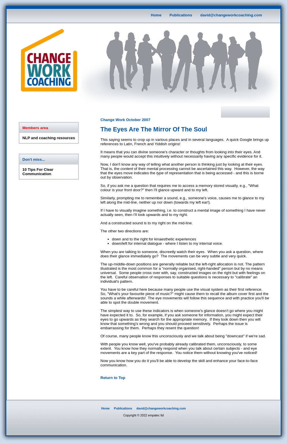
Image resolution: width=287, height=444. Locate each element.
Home (156, 15)
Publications (181, 15)
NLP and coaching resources (48, 138)
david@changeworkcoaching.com (231, 15)
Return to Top (112, 378)
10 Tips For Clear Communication (37, 171)
